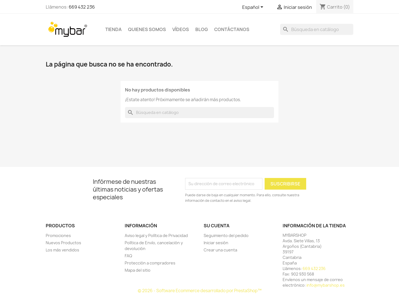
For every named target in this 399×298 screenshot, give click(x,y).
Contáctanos (231, 29)
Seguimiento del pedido (226, 235)
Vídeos (180, 29)
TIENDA (113, 29)
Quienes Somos (147, 29)
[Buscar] (316, 29)
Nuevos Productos (63, 242)
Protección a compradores (150, 263)
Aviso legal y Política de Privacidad (156, 235)
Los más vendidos (62, 250)
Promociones (58, 235)
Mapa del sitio (137, 270)
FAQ (128, 255)
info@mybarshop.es (325, 285)
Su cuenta (216, 226)
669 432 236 (82, 7)
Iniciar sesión (216, 242)
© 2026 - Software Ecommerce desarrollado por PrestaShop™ (200, 291)
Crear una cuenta (220, 250)
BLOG (201, 29)
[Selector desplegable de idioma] (253, 7)
